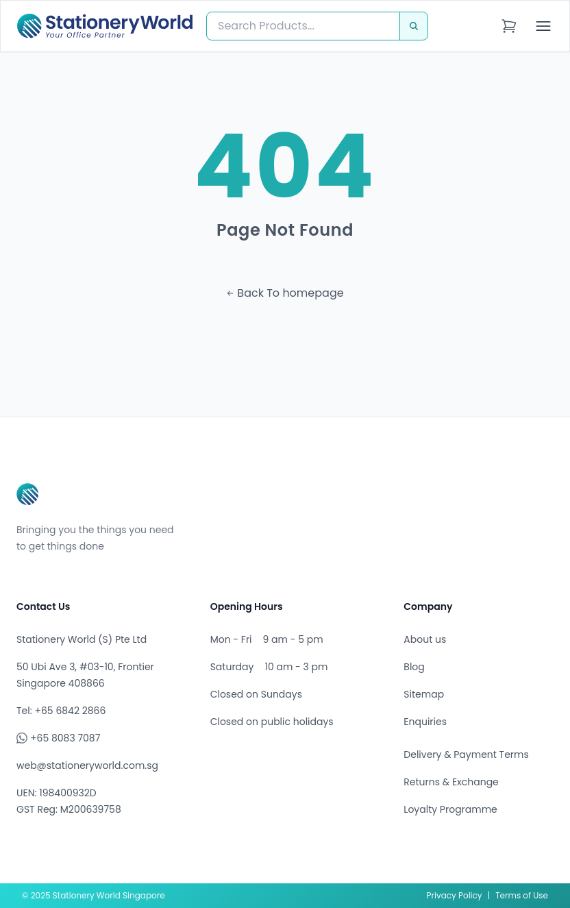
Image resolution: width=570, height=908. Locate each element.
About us (425, 639)
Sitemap (424, 694)
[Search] (413, 26)
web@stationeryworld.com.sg (87, 765)
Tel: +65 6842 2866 (61, 710)
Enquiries (425, 721)
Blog (414, 667)
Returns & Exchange (451, 782)
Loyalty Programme (450, 809)
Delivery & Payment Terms (466, 754)
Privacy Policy (454, 895)
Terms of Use (521, 895)
